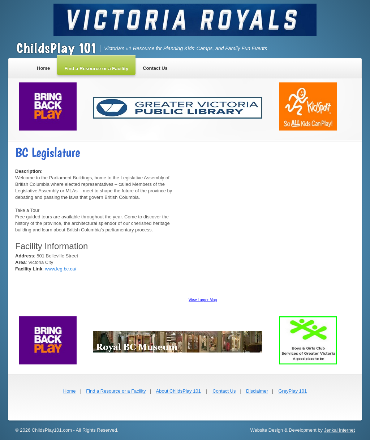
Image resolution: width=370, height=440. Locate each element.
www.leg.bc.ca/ (60, 269)
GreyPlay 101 (292, 391)
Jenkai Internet (339, 430)
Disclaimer (257, 391)
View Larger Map (203, 300)
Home (69, 391)
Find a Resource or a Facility (116, 391)
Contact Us (224, 391)
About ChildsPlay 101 (178, 391)
